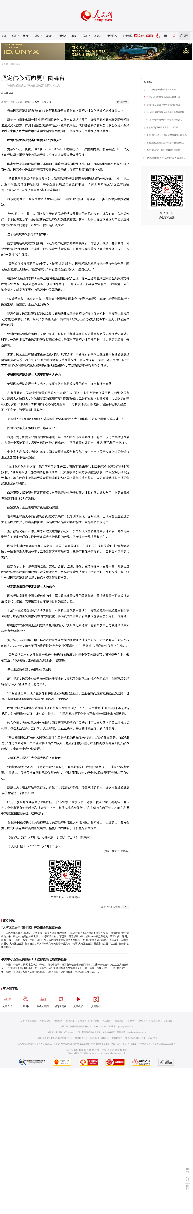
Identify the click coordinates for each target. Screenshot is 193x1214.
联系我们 (167, 1021)
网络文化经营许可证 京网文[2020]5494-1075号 (75, 1044)
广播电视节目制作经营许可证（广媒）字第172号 (134, 1038)
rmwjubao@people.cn (136, 1032)
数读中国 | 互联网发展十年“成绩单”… (164, 127)
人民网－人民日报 (41, 102)
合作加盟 (94, 1021)
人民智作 (96, 1001)
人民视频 (78, 1001)
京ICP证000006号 (139, 1044)
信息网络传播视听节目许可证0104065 (35, 1044)
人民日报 (7, 1001)
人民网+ (25, 1001)
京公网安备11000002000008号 (161, 1044)
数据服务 (119, 1021)
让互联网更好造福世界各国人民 (161, 89)
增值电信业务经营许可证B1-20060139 (92, 1038)
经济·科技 (15, 64)
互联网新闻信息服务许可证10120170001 (54, 1038)
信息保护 (155, 1021)
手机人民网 (43, 1001)
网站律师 (143, 1021)
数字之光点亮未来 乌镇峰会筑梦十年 (163, 97)
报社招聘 (58, 1021)
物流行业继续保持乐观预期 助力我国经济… (167, 158)
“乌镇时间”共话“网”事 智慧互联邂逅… (164, 120)
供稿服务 (107, 1021)
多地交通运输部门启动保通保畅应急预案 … (167, 143)
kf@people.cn (70, 1032)
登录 (186, 35)
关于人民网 (44, 1021)
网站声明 (131, 1021)
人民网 (5, 64)
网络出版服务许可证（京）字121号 (113, 1044)
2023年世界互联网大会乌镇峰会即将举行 (165, 112)
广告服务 (82, 1021)
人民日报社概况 (28, 1021)
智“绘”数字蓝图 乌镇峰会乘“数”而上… (164, 105)
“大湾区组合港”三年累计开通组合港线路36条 (31, 927)
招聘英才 (70, 1021)
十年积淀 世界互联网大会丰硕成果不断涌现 (167, 135)
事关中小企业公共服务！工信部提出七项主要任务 (34, 959)
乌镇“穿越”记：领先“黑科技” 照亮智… (164, 150)
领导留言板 (60, 1001)
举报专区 (127, 35)
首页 (3, 35)
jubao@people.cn (125, 1026)
